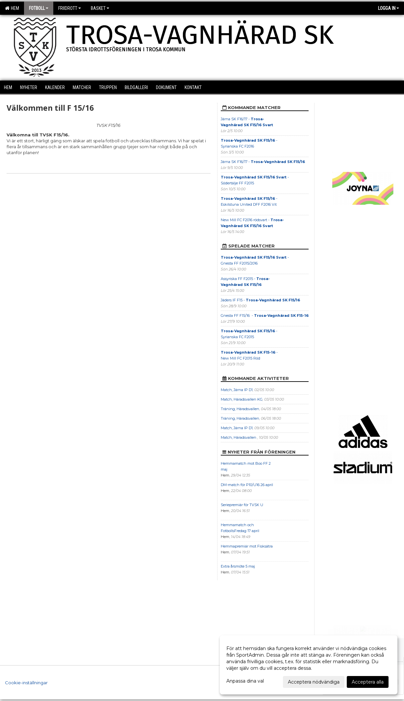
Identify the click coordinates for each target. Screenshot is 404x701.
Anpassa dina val (245, 681)
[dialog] (308, 664)
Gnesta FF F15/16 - (265, 315)
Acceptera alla (368, 682)
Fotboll (38, 8)
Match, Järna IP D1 (237, 389)
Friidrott (69, 8)
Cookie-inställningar (26, 682)
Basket (100, 8)
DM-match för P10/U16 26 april (247, 484)
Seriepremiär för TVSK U (242, 504)
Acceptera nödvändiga (314, 682)
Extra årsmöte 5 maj (238, 566)
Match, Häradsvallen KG (242, 399)
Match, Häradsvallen (239, 437)
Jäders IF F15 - (260, 300)
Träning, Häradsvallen (240, 409)
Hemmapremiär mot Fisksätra (247, 546)
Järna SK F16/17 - (263, 161)
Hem (12, 8)
